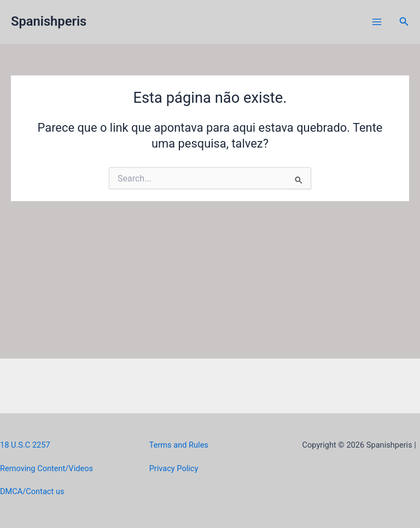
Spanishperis (48, 21)
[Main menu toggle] (376, 21)
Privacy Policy (174, 468)
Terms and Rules (178, 445)
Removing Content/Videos (46, 468)
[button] (404, 21)
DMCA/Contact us (32, 491)
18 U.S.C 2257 (25, 445)
